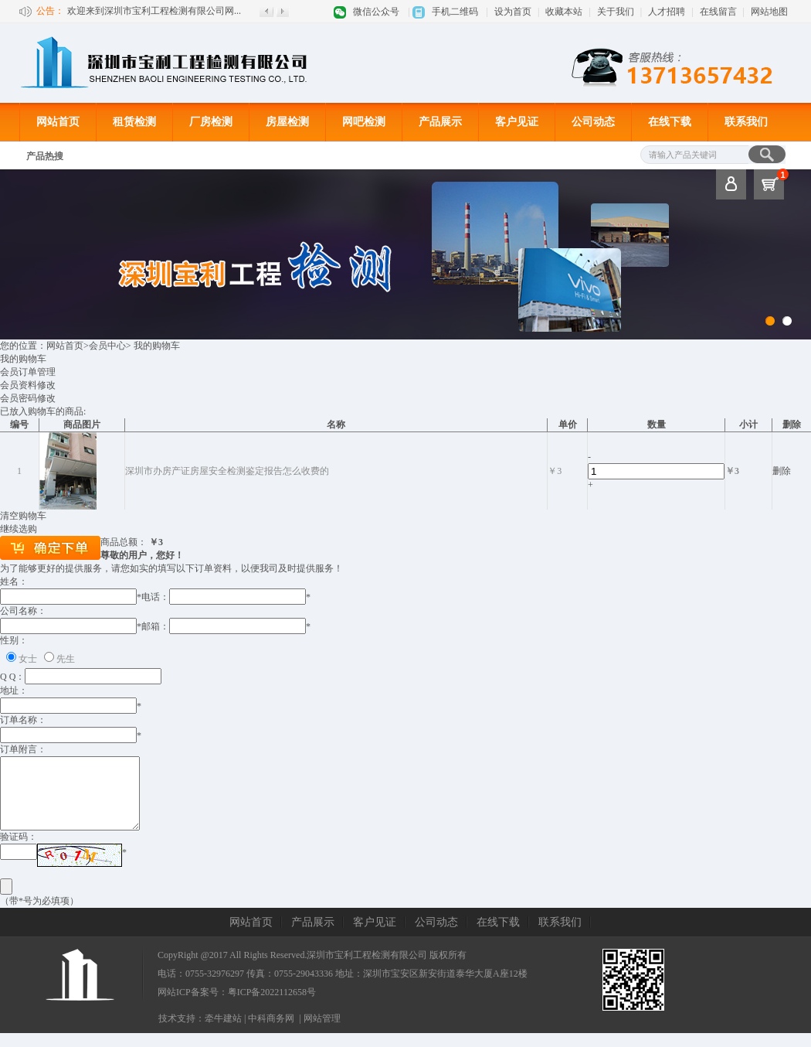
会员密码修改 (28, 398)
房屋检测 (287, 122)
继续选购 (18, 529)
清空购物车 (23, 515)
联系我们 (746, 122)
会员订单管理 (28, 372)
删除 (781, 471)
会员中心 (107, 345)
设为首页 (512, 11)
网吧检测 (363, 122)
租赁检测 (134, 122)
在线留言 (718, 11)
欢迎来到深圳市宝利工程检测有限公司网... (154, 10)
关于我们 (615, 11)
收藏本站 (563, 11)
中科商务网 (271, 1032)
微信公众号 (376, 11)
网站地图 (769, 11)
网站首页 (58, 122)
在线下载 (669, 122)
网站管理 (322, 1032)
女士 (28, 658)
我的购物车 (23, 358)
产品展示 (440, 122)
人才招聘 (666, 11)
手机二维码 (455, 11)
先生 (65, 658)
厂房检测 (210, 122)
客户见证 (516, 122)
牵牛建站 (223, 1032)
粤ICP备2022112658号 (272, 1006)
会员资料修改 (28, 385)
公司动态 (593, 122)
